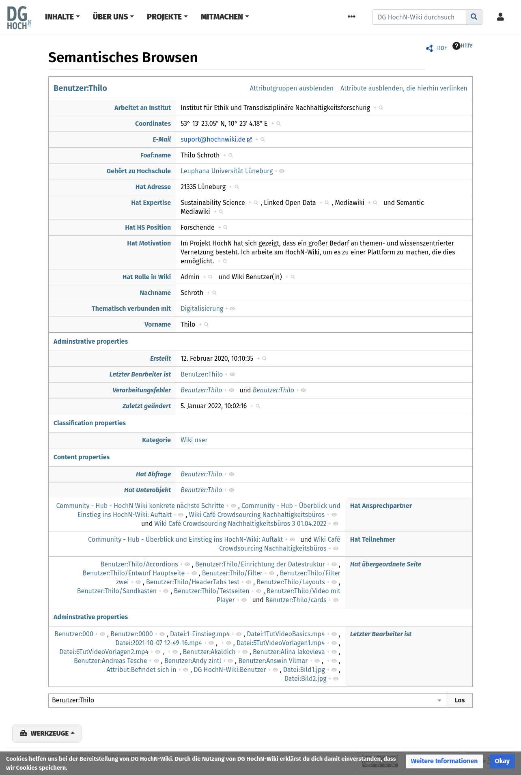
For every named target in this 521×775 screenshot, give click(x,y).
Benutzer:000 (73, 634)
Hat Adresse (153, 187)
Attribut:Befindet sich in (142, 670)
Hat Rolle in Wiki (147, 277)
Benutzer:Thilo (80, 88)
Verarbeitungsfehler (141, 390)
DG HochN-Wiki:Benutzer (230, 670)
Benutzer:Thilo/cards (296, 600)
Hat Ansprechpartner (381, 506)
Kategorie (156, 440)
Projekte (164, 17)
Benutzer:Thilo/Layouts (290, 582)
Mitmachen (222, 17)
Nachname (155, 293)
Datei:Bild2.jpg (305, 678)
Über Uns (110, 17)
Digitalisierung (202, 308)
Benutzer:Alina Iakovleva (289, 652)
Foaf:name (155, 155)
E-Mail (162, 139)
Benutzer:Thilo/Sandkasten (117, 591)
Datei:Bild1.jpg (304, 670)
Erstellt (160, 358)
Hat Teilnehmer (372, 539)
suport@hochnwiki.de (213, 139)
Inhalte (59, 17)
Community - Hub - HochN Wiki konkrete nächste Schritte (140, 506)
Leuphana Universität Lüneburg (227, 171)
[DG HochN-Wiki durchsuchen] (419, 17)
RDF (442, 48)
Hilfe (462, 46)
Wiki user (194, 440)
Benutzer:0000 (131, 634)
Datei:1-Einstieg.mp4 (200, 634)
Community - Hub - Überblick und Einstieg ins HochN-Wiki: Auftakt (185, 539)
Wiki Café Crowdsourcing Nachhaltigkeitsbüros (257, 515)
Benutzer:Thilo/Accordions (139, 564)
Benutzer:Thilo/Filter (232, 573)
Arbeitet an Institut (142, 108)
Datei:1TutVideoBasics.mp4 (286, 634)
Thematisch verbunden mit (131, 308)
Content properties (82, 457)
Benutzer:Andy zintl (192, 661)
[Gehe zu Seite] (474, 17)
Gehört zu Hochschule (139, 171)
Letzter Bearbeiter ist (140, 374)
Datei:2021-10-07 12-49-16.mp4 (158, 643)
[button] (444, 761)
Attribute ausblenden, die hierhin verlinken (403, 88)
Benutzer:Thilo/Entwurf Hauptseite (134, 573)
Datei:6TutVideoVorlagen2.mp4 (104, 652)
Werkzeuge (50, 733)
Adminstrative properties (91, 341)
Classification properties (90, 423)
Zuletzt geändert (147, 406)
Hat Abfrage (153, 474)
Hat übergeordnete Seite (386, 564)
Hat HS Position (148, 227)
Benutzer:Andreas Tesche (110, 661)
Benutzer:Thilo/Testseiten (212, 591)
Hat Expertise (151, 203)
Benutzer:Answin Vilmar (273, 661)
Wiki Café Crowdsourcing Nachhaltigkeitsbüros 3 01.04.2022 (240, 523)
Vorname (157, 324)
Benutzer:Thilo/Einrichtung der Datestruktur (260, 564)
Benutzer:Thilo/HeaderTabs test (192, 582)
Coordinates (153, 123)
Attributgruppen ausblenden (292, 88)
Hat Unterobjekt (147, 490)
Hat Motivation (149, 243)
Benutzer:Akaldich (209, 652)
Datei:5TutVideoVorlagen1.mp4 (281, 643)
